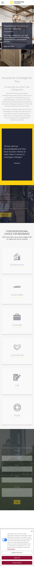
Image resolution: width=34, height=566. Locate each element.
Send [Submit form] (17, 503)
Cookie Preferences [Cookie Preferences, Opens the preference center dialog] (17, 552)
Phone (17, 477)
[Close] (32, 531)
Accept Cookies (17, 562)
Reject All (17, 557)
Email (17, 466)
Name (17, 456)
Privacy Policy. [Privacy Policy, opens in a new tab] (11, 549)
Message (17, 488)
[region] (17, 547)
